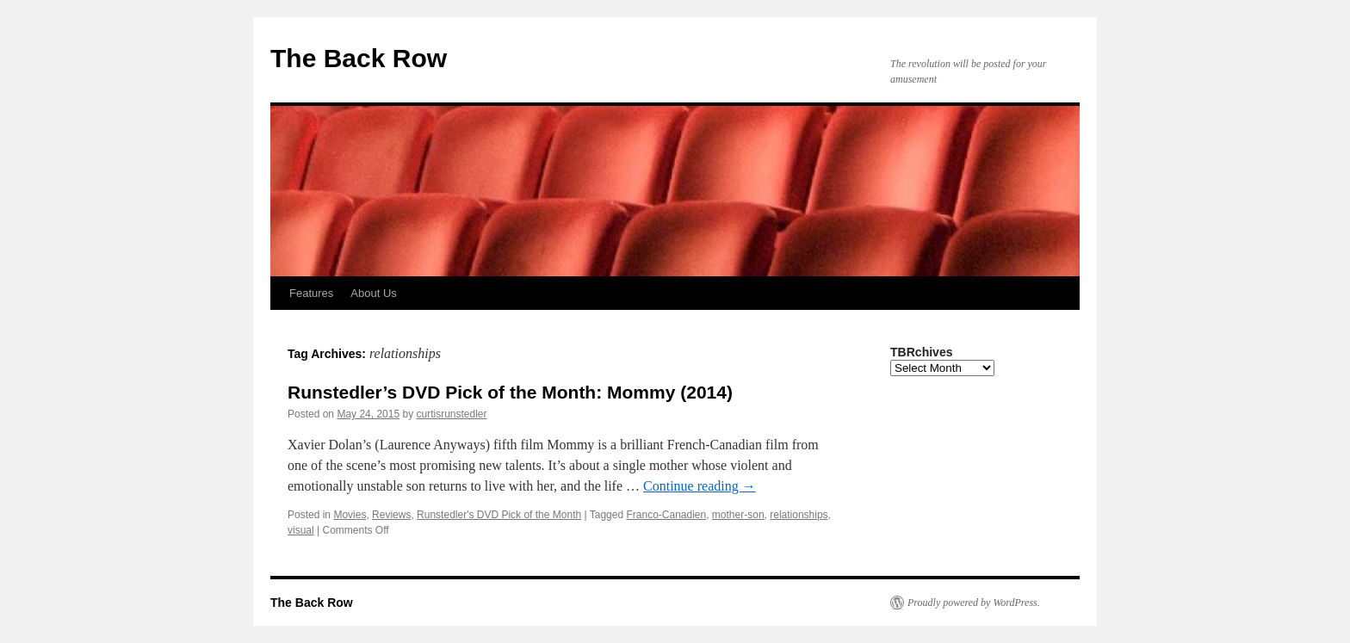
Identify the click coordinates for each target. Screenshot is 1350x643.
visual (301, 530)
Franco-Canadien (666, 515)
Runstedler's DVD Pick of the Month (499, 515)
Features (311, 293)
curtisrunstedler (451, 414)
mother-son (738, 515)
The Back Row (358, 58)
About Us (373, 293)
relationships (798, 515)
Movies (349, 515)
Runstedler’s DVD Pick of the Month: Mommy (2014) (510, 392)
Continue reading (699, 486)
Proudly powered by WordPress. (973, 603)
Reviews (391, 515)
